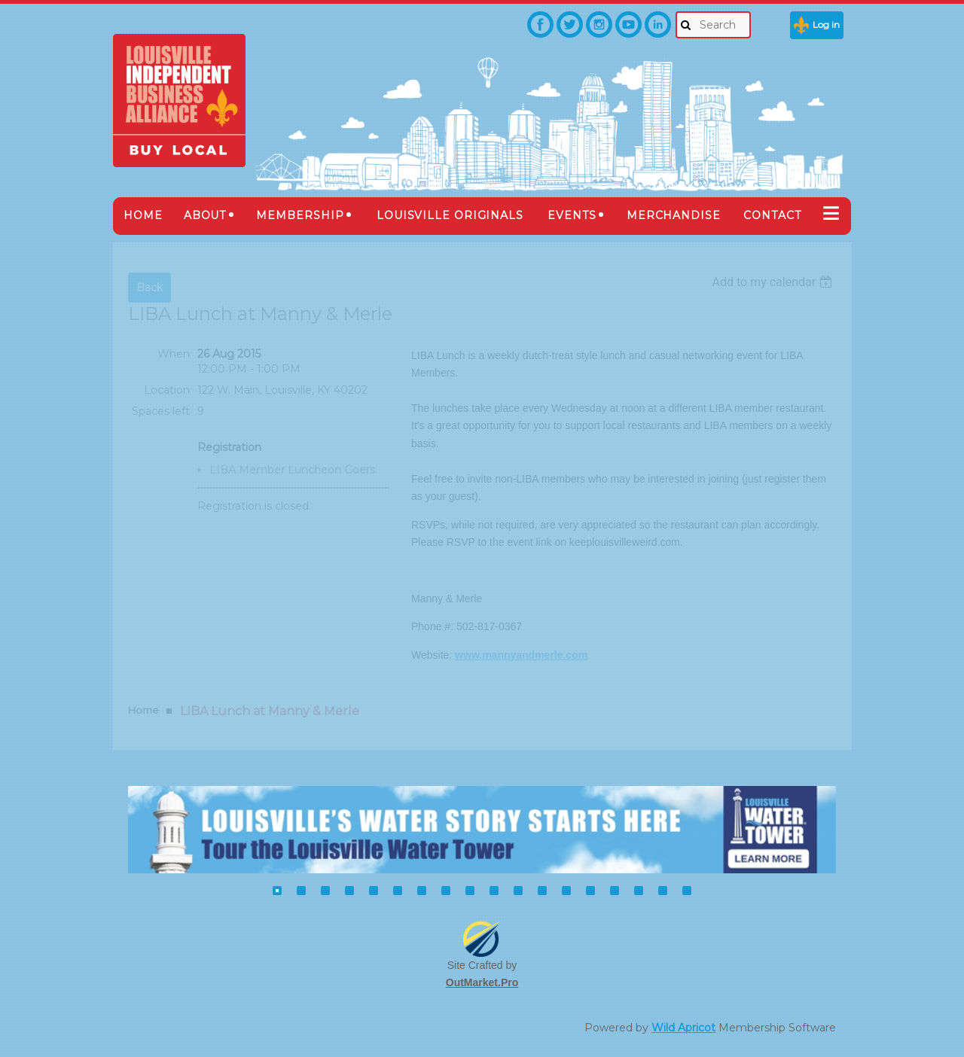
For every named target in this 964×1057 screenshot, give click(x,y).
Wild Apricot (683, 1027)
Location (167, 390)
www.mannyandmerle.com (521, 655)
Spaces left (161, 411)
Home (143, 710)
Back (149, 287)
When (173, 354)
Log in (826, 24)
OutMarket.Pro (482, 982)
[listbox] (774, 282)
